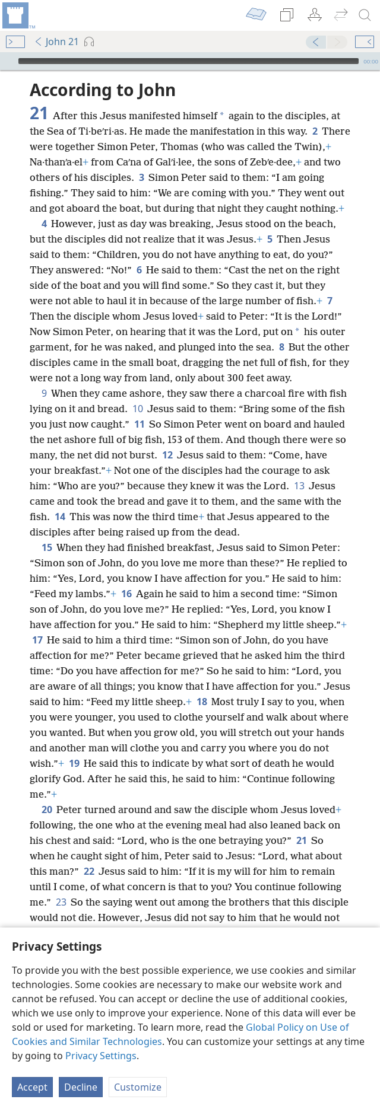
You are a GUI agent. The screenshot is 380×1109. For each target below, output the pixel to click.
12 (167, 454)
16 (126, 593)
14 (59, 516)
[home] (17, 15)
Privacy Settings (101, 1055)
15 (46, 547)
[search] (365, 15)
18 (201, 701)
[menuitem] (17, 15)
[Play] (7, 61)
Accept (32, 1087)
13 (299, 485)
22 (88, 871)
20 (46, 809)
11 (139, 424)
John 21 (56, 41)
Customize (138, 1087)
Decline (80, 1087)
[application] (190, 61)
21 (301, 840)
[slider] (188, 61)
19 (73, 763)
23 (60, 902)
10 (137, 408)
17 (37, 639)
